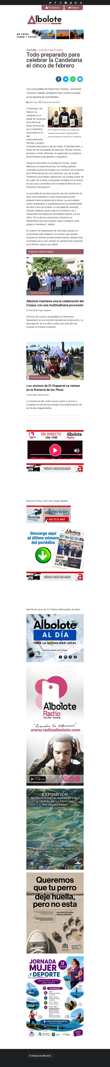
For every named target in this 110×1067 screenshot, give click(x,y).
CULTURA (31, 50)
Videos (74, 7)
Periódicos (52, 7)
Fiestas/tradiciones (40, 293)
